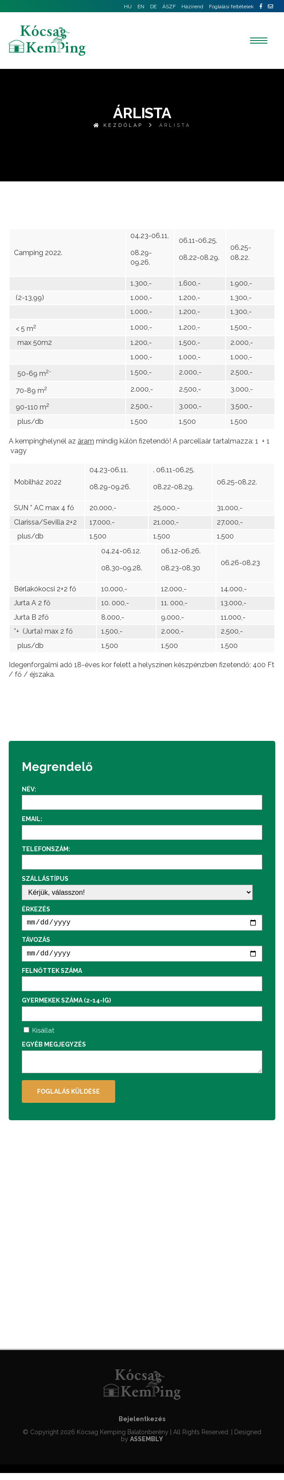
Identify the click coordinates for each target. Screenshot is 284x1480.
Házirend (192, 6)
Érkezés (36, 909)
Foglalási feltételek (231, 6)
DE (153, 6)
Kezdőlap (118, 125)
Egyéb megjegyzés (54, 1047)
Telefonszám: (46, 849)
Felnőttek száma (52, 974)
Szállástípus (45, 878)
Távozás (36, 941)
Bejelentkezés (142, 1425)
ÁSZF (169, 6)
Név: (29, 789)
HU (128, 6)
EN (140, 6)
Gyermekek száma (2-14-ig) (66, 1003)
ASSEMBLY (146, 1445)
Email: (32, 818)
